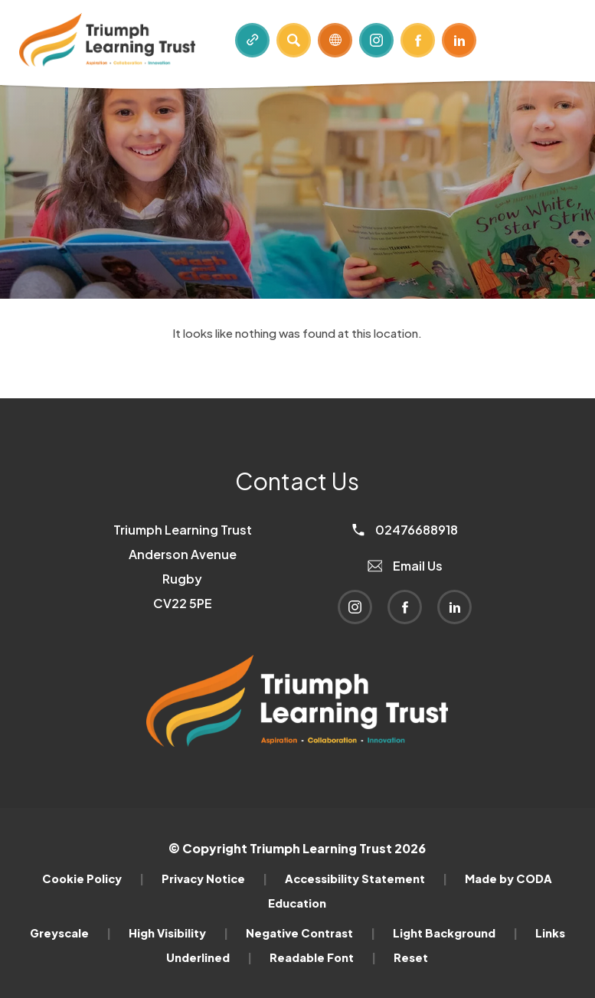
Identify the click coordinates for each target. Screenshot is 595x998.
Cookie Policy (93, 878)
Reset (411, 957)
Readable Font (323, 957)
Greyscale (70, 933)
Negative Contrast (310, 933)
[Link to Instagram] (376, 40)
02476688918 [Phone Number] (405, 530)
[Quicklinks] (252, 40)
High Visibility (178, 933)
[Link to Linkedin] (459, 40)
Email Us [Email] (405, 566)
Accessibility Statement (366, 878)
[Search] (293, 40)
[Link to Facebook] (417, 40)
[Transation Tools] (335, 40)
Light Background (455, 933)
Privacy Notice (214, 878)
